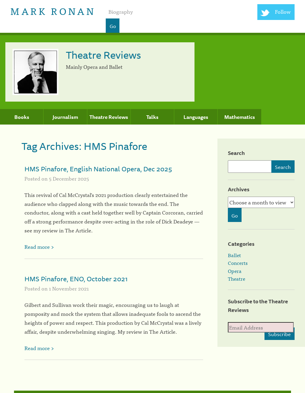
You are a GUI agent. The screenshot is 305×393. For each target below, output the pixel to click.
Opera (235, 271)
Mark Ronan (52, 10)
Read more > (39, 246)
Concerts (238, 263)
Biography (120, 11)
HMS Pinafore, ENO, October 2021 (76, 278)
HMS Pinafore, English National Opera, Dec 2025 (98, 168)
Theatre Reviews (108, 117)
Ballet (234, 255)
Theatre (236, 278)
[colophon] (152, 392)
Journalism (65, 117)
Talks (152, 117)
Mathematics (239, 117)
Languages (195, 117)
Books (21, 117)
